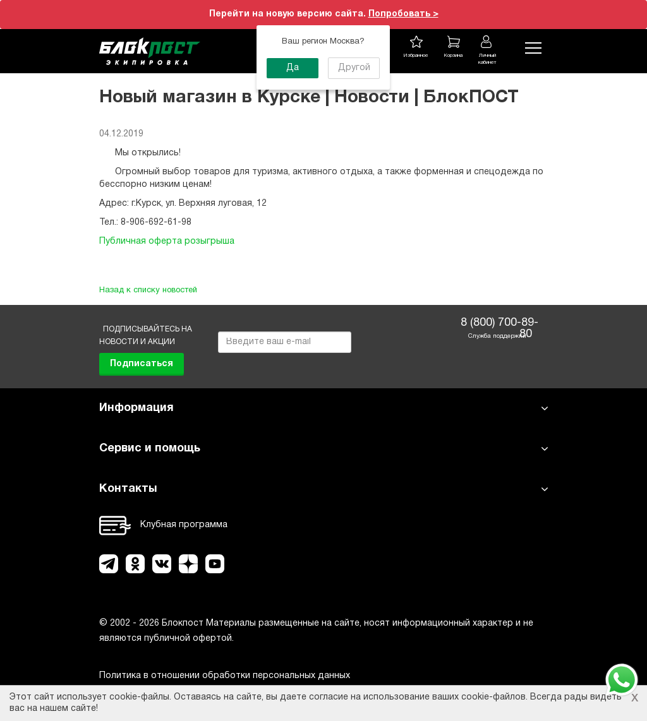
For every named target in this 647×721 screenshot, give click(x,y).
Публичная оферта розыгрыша (166, 241)
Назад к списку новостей (148, 290)
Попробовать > (403, 14)
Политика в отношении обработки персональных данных (224, 676)
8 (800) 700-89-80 (496, 325)
